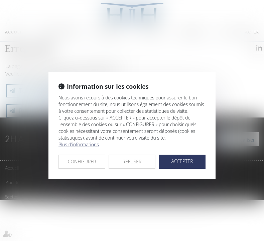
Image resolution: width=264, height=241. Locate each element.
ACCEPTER (182, 161)
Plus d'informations (78, 144)
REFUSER (132, 161)
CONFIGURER (82, 161)
